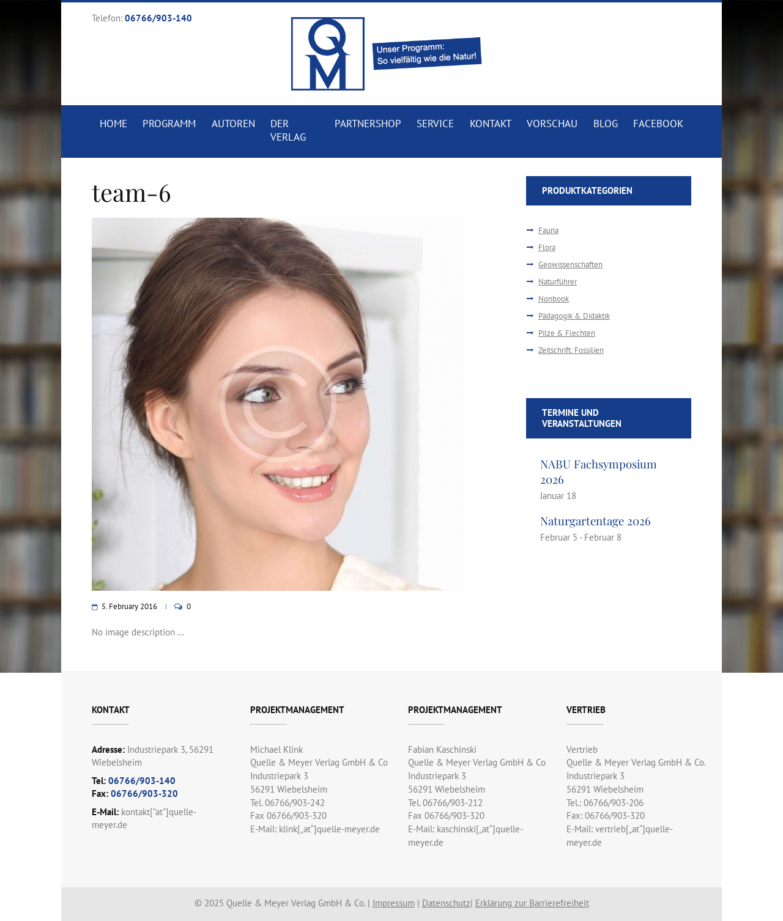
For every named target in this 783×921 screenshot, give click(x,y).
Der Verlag (288, 130)
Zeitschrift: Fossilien (571, 350)
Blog (605, 123)
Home (113, 123)
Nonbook (553, 299)
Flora (546, 247)
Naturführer (557, 281)
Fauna (548, 230)
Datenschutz (446, 903)
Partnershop (368, 123)
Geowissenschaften (570, 264)
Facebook (658, 123)
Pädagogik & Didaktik (574, 316)
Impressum (394, 903)
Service (435, 123)
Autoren (233, 123)
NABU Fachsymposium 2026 (598, 471)
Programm (169, 123)
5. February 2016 (129, 606)
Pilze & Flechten (566, 333)
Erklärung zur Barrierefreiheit (532, 903)
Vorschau (552, 123)
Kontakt (490, 123)
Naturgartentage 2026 (595, 520)
